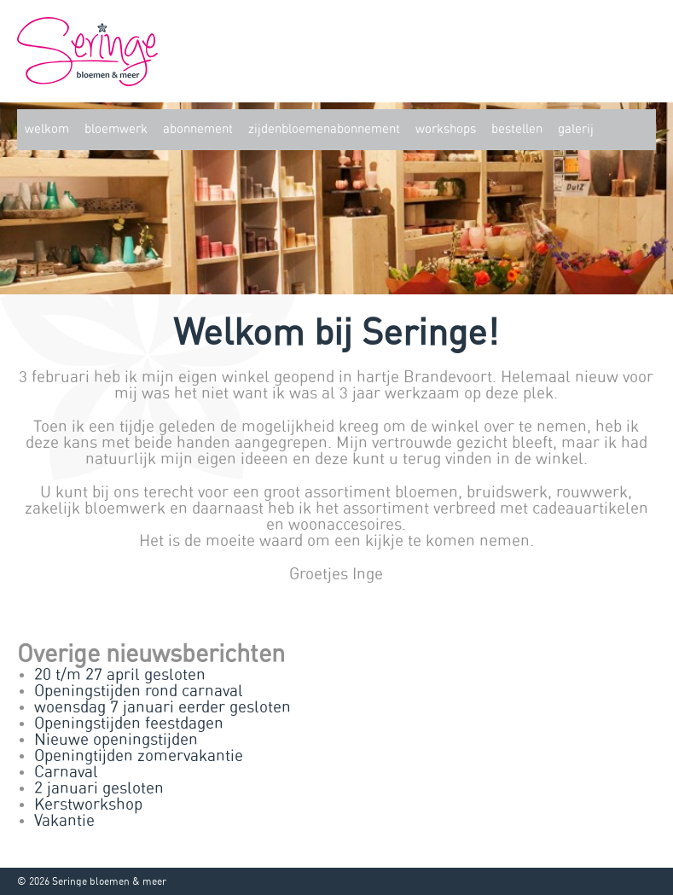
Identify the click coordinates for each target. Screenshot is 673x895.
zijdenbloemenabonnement (324, 129)
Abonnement (198, 129)
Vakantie (64, 821)
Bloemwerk (116, 129)
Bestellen (516, 129)
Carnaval (66, 772)
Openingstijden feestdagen (128, 724)
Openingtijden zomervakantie (138, 756)
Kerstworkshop (88, 805)
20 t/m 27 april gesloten (120, 675)
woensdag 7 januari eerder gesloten (162, 708)
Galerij (576, 129)
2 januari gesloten (99, 789)
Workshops (445, 129)
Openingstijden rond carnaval (138, 691)
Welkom (47, 129)
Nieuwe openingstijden (116, 740)
